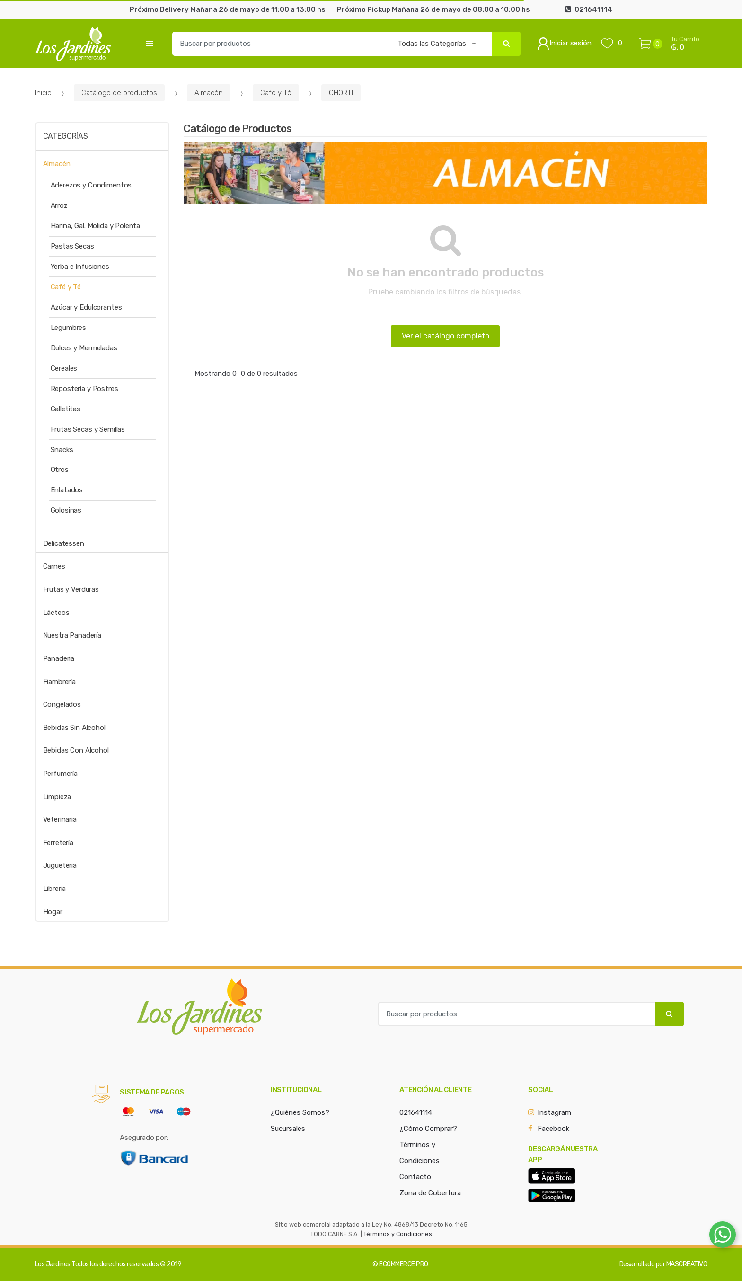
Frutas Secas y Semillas (88, 429)
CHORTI (341, 93)
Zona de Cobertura (430, 1193)
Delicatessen (63, 543)
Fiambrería (59, 681)
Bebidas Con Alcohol (76, 750)
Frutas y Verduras (71, 589)
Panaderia (59, 658)
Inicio (43, 93)
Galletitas (66, 409)
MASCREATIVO (686, 1264)
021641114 (415, 1112)
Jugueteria (60, 865)
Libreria (54, 888)
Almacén (208, 93)
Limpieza (57, 796)
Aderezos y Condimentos (91, 185)
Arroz (59, 205)
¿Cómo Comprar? (428, 1128)
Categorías (65, 136)
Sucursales (288, 1128)
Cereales (64, 368)
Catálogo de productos (119, 93)
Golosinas (66, 510)
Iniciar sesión (564, 43)
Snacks (62, 449)
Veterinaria (60, 819)
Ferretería (58, 842)
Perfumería (60, 773)
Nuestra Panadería (72, 635)
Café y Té (276, 93)
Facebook (553, 1128)
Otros (60, 469)
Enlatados (67, 490)
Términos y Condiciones (397, 1233)
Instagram (554, 1112)
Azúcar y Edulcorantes (86, 307)
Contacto (415, 1177)
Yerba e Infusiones (80, 266)
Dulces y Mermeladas (84, 348)
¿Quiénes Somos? (300, 1112)
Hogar (52, 911)
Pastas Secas (72, 246)
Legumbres (69, 327)
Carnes (54, 566)
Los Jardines (53, 1264)
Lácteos (56, 612)
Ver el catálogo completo (445, 335)
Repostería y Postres (84, 388)
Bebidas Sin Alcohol (74, 727)
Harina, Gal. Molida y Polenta (96, 226)
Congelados (62, 704)
